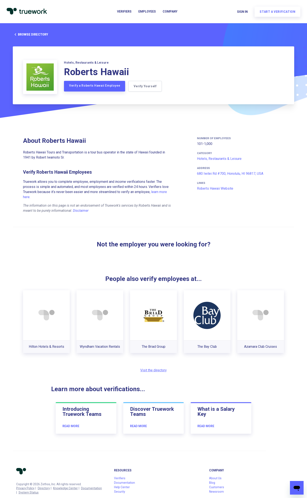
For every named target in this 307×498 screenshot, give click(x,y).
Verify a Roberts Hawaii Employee (94, 85)
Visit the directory (153, 370)
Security (119, 491)
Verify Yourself (145, 86)
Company (170, 12)
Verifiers (124, 12)
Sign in (242, 12)
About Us (215, 478)
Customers (216, 487)
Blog (212, 482)
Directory (44, 488)
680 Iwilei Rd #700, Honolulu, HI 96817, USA (230, 174)
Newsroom (216, 491)
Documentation (91, 488)
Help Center (122, 487)
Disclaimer (80, 211)
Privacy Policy (25, 488)
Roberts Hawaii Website (215, 188)
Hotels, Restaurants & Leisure (219, 159)
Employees (147, 12)
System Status (29, 492)
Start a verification (277, 12)
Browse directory (30, 34)
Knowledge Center (65, 488)
